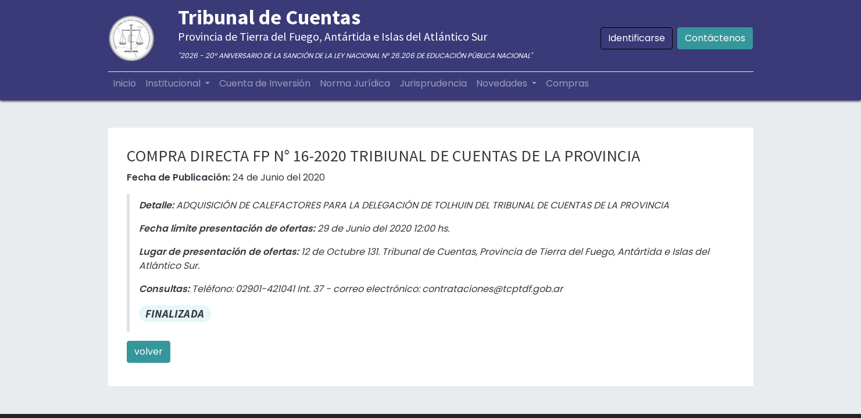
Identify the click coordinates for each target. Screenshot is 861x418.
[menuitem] (124, 83)
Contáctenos (715, 38)
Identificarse (636, 38)
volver (148, 351)
